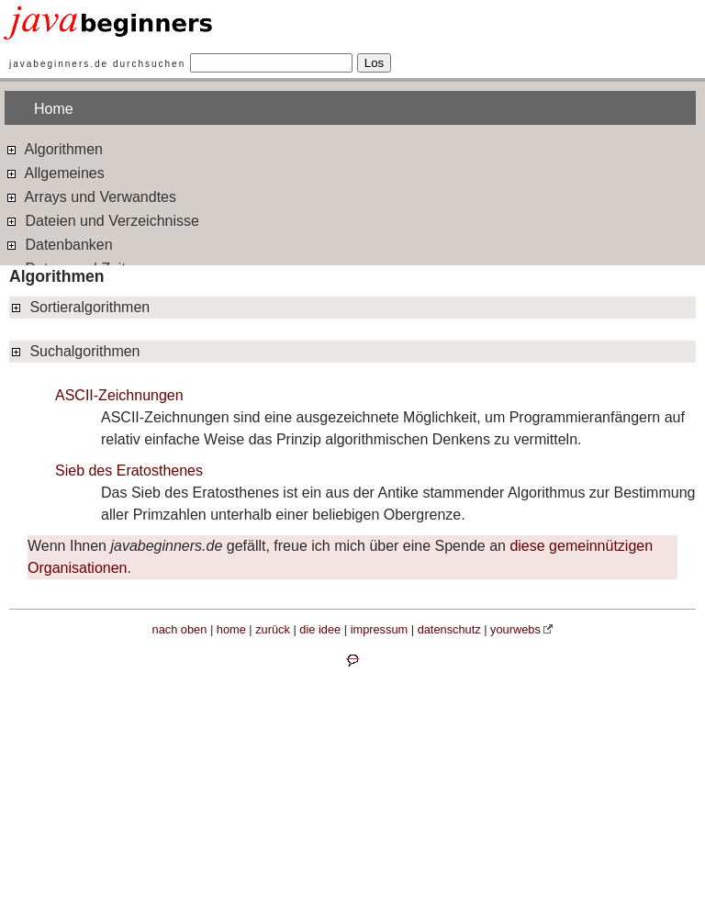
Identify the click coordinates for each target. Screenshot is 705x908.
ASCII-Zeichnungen (119, 395)
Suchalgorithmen (74, 351)
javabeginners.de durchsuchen (97, 64)
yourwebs (515, 629)
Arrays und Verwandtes (90, 196)
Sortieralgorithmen (79, 307)
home (231, 629)
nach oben (179, 629)
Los (374, 63)
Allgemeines (55, 172)
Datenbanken (59, 243)
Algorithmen (54, 148)
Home (53, 109)
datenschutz (449, 629)
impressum (379, 629)
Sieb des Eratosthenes (129, 470)
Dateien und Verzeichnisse (102, 220)
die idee (320, 629)
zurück (272, 629)
